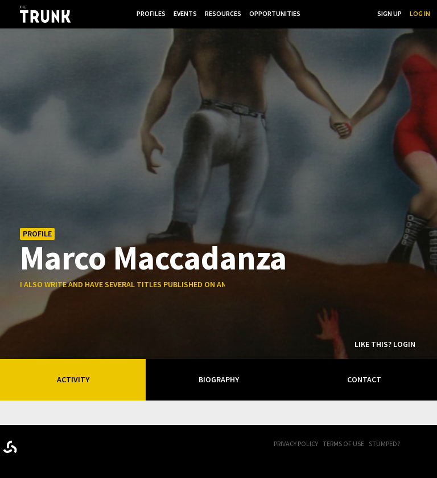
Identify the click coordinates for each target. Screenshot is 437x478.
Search (357, 13)
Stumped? (384, 443)
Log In (420, 13)
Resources (223, 13)
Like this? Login (384, 344)
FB (417, 444)
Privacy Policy (296, 443)
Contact (364, 379)
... (311, 13)
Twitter (431, 444)
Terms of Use (343, 443)
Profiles (151, 13)
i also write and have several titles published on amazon (133, 284)
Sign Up (389, 13)
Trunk (60, 444)
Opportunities (274, 13)
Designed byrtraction (10, 447)
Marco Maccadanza (153, 257)
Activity (73, 379)
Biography (219, 379)
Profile (37, 233)
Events (185, 13)
